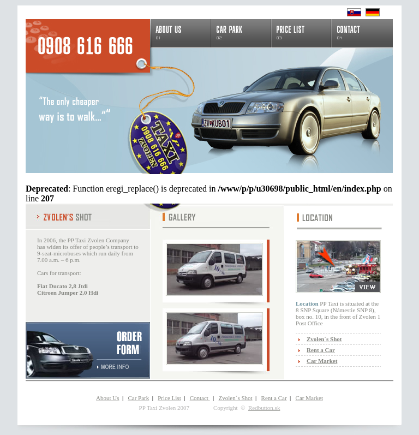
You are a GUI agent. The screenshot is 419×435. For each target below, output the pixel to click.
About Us (107, 398)
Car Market (309, 398)
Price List (169, 398)
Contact (200, 398)
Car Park (138, 398)
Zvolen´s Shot (236, 398)
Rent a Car (274, 398)
